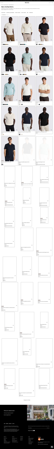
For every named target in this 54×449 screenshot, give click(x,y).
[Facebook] (28, 423)
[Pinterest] (31, 423)
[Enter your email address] (37, 421)
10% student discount (16, 0)
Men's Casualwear (6, 4)
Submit (48, 420)
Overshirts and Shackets (10, 12)
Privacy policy (30, 435)
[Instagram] (32, 423)
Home (2, 4)
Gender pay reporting (6, 435)
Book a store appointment (37, 0)
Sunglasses (31, 12)
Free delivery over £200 (23, 0)
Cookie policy (30, 436)
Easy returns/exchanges (30, 0)
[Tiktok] (29, 423)
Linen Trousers (23, 12)
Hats (27, 12)
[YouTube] (34, 423)
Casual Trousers (17, 12)
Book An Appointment (7, 407)
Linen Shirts (3, 12)
